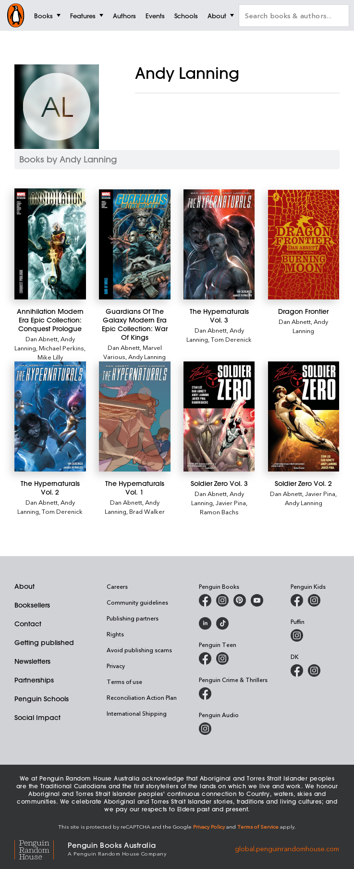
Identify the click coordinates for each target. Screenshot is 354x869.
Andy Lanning (147, 356)
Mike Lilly (50, 356)
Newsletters (32, 661)
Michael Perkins (61, 347)
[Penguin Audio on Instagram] (205, 728)
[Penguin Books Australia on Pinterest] (239, 600)
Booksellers (32, 605)
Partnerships (34, 680)
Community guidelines (137, 602)
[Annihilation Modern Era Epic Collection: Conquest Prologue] (50, 243)
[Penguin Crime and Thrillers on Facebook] (205, 693)
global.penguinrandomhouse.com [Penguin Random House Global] (287, 848)
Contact (27, 624)
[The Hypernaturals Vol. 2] (50, 416)
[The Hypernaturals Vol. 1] (135, 416)
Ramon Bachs (219, 511)
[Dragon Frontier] (304, 244)
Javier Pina (231, 502)
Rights (115, 634)
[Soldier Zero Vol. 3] (219, 416)
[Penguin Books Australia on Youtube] (257, 600)
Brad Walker (147, 511)
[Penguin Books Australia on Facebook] (205, 600)
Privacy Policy (209, 826)
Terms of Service (258, 826)
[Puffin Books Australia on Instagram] (297, 635)
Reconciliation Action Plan (142, 697)
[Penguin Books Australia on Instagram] (222, 600)
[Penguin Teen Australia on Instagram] (222, 658)
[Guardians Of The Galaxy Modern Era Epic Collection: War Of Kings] (135, 244)
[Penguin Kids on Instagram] (314, 600)
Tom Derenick (231, 339)
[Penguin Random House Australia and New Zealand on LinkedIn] (205, 623)
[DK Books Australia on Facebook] (297, 670)
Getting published (44, 642)
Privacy (116, 665)
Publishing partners (133, 618)
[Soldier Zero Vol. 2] (304, 416)
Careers (117, 586)
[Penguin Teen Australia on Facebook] (205, 658)
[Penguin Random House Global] (41, 848)
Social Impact (37, 717)
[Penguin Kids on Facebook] (297, 600)
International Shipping (137, 713)
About (24, 586)
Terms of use (124, 681)
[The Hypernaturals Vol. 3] (219, 244)
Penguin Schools (41, 699)
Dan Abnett (41, 338)
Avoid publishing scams (139, 650)
